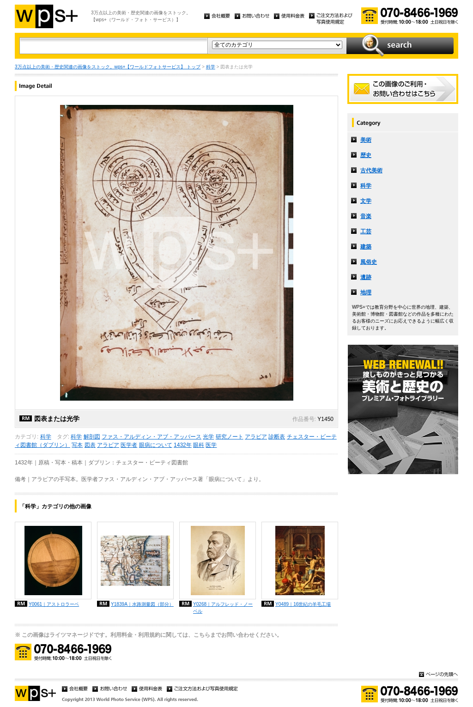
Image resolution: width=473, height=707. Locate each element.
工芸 (365, 231)
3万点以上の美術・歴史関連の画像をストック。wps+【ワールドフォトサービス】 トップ (107, 66)
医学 (211, 445)
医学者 (129, 445)
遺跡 (365, 277)
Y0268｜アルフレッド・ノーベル (223, 608)
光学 (208, 436)
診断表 (276, 436)
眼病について (155, 445)
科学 (210, 66)
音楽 (365, 216)
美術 (365, 140)
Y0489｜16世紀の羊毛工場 (303, 604)
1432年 (183, 445)
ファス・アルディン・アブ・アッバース (151, 436)
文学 (365, 201)
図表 (90, 445)
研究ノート (229, 436)
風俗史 (368, 262)
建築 (365, 247)
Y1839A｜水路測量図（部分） (142, 604)
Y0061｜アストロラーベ (54, 604)
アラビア (256, 436)
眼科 (198, 445)
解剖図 (92, 436)
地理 (365, 292)
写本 (77, 445)
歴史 (365, 155)
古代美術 (371, 170)
